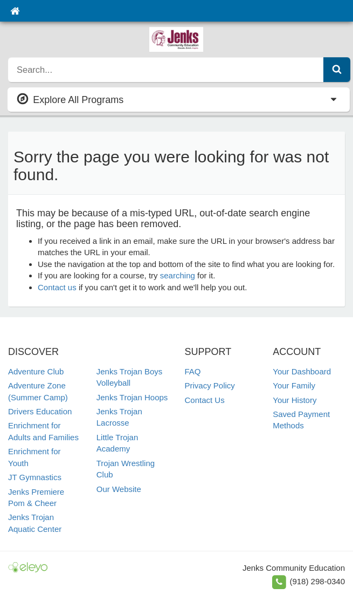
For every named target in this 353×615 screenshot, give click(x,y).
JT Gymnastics (34, 477)
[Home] (15, 11)
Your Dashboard (302, 371)
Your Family (294, 385)
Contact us (57, 287)
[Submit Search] (336, 69)
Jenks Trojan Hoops (132, 397)
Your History (294, 400)
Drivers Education (40, 411)
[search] (166, 69)
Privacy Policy (210, 385)
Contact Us (205, 400)
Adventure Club (36, 371)
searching (177, 275)
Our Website (118, 489)
